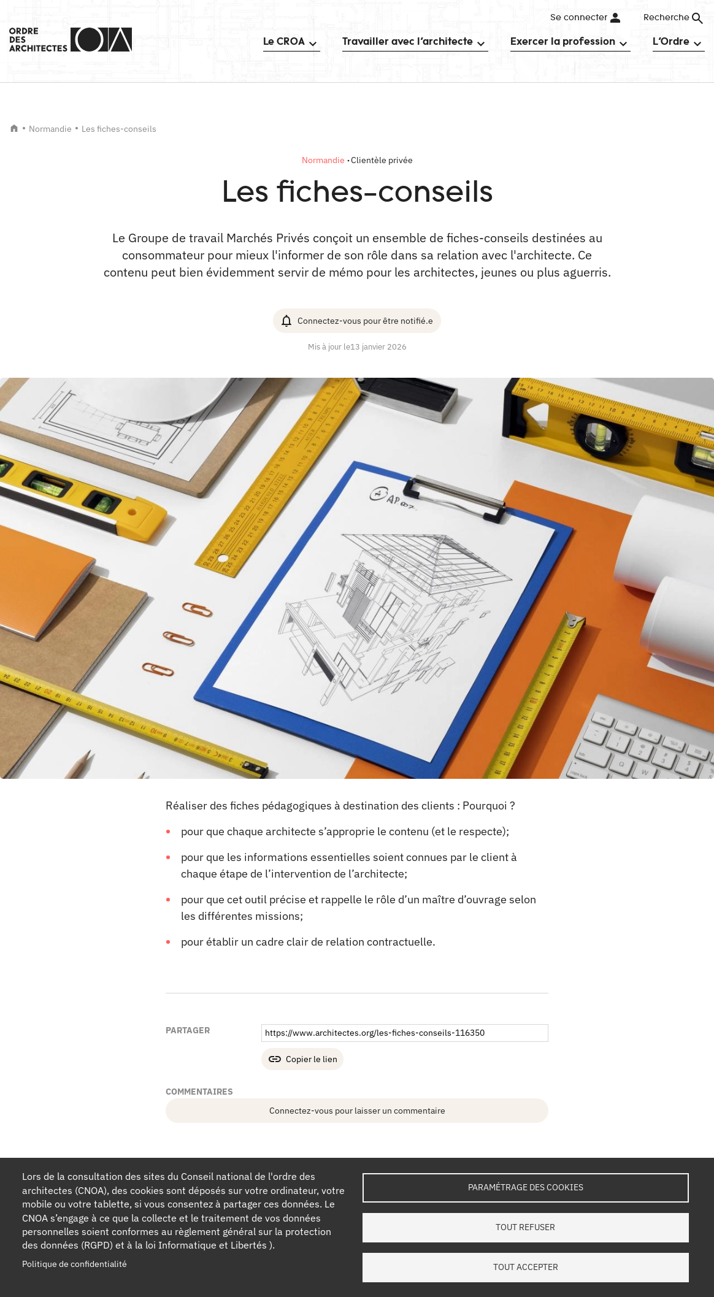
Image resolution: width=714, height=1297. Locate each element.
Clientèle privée (382, 160)
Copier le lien (311, 1059)
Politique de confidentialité (74, 1263)
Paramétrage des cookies (525, 1187)
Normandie (50, 128)
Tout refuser (525, 1227)
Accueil (14, 128)
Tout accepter (525, 1266)
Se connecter (578, 18)
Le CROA (284, 41)
